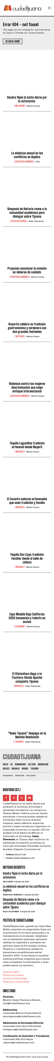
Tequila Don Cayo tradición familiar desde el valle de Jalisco (27, 558)
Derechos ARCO (11, 971)
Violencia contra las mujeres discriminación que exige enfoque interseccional (27, 387)
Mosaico (20, 452)
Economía (19, 626)
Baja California (18, 221)
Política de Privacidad (15, 978)
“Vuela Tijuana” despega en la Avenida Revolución (27, 735)
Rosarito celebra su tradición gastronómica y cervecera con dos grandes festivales (27, 328)
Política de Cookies (13, 975)
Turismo (19, 742)
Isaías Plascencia (36, 221)
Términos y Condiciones (16, 981)
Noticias (20, 336)
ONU (38, 162)
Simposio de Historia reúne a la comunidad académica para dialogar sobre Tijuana (27, 213)
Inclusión (19, 106)
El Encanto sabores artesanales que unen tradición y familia (27, 501)
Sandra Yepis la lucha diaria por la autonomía (27, 99)
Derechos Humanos (24, 161)
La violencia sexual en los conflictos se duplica (27, 155)
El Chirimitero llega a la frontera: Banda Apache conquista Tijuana (27, 677)
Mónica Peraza (33, 106)
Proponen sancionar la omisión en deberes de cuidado (27, 270)
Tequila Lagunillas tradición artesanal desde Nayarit (27, 445)
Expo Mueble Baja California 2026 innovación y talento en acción (27, 618)
